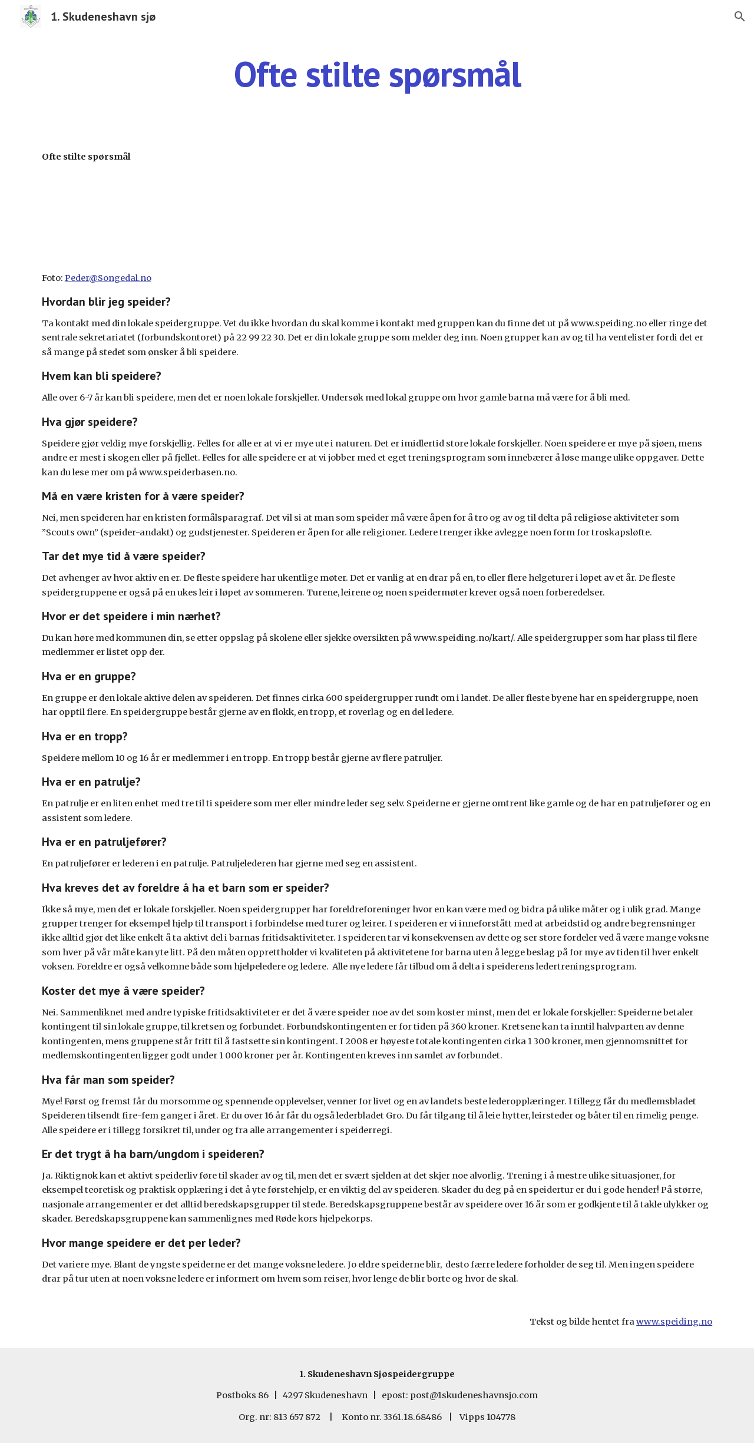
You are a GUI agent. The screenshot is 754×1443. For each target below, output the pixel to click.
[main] (377, 73)
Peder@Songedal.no (108, 278)
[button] (740, 16)
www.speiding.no (674, 1321)
